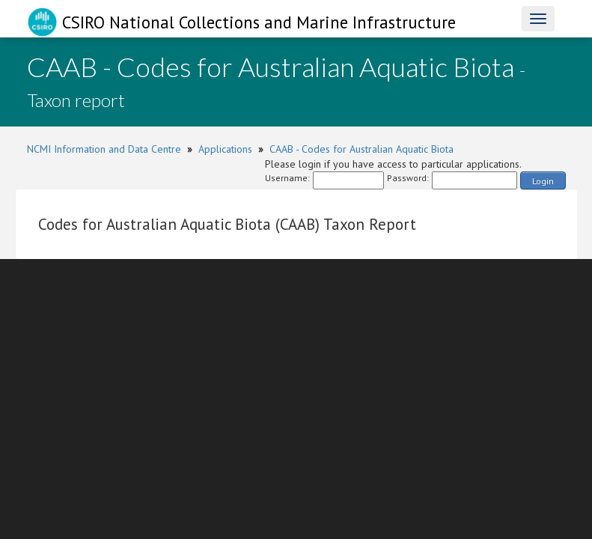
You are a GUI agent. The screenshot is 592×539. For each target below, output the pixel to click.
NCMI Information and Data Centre (104, 149)
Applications (225, 149)
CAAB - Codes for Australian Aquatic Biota (361, 149)
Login (543, 180)
